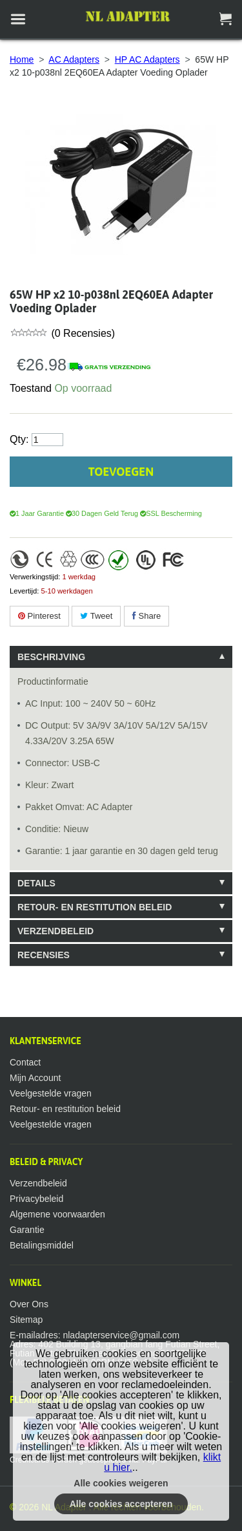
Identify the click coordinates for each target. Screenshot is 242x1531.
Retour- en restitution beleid (65, 1108)
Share (146, 616)
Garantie (27, 1229)
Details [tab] (36, 883)
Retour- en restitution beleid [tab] (94, 907)
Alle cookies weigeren (121, 1483)
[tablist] (121, 806)
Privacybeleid (36, 1198)
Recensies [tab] (43, 955)
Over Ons (29, 1304)
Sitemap (26, 1319)
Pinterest (39, 616)
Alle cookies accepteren (121, 1504)
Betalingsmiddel (42, 1245)
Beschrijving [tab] (51, 657)
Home (22, 59)
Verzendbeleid (38, 1183)
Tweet (96, 616)
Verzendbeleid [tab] (55, 931)
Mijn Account (35, 1077)
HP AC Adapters (147, 59)
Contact (25, 1062)
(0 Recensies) (81, 333)
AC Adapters (73, 59)
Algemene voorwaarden (57, 1214)
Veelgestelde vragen (51, 1093)
